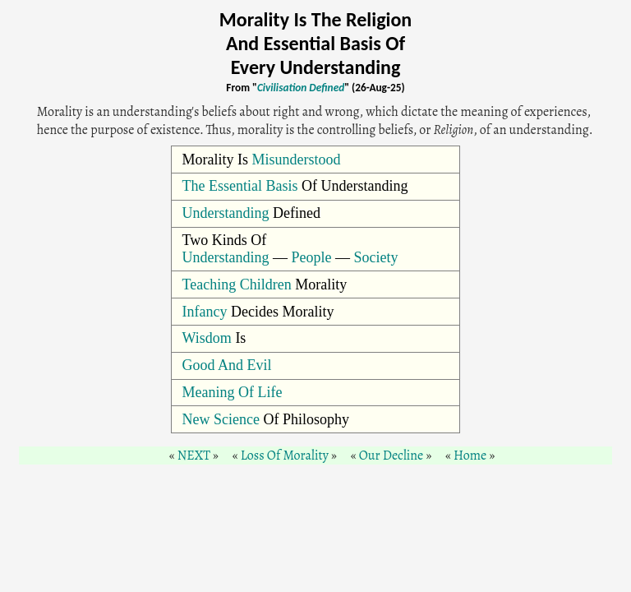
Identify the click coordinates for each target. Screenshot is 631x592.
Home (470, 455)
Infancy (205, 311)
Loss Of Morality (285, 455)
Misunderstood (296, 159)
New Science (221, 419)
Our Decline (391, 455)
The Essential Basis (240, 186)
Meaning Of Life (232, 392)
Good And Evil (227, 365)
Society (376, 257)
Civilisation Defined (300, 88)
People (312, 257)
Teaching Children (237, 284)
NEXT (193, 455)
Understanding (225, 213)
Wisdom (207, 338)
